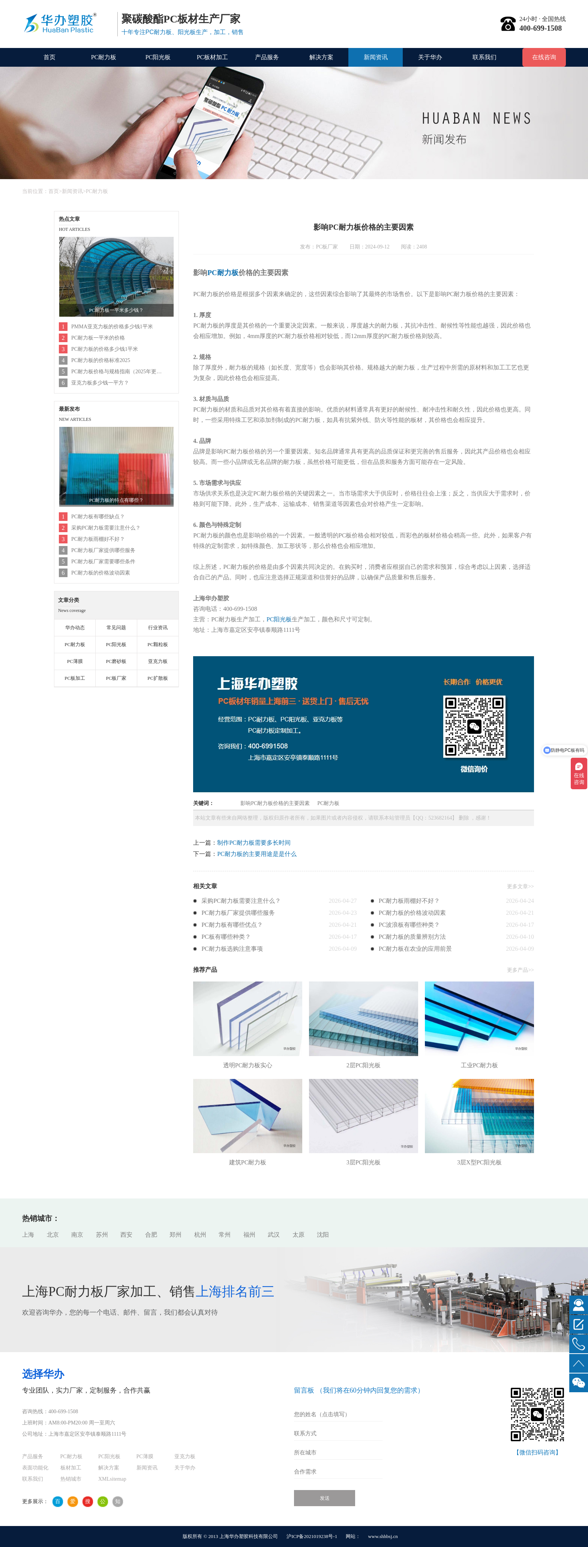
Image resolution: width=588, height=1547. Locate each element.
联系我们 (484, 57)
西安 (126, 1234)
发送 (325, 1498)
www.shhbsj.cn (383, 1536)
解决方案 (321, 57)
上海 (28, 1234)
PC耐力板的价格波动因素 (100, 573)
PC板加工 (74, 678)
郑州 (176, 1234)
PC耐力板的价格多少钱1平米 (104, 349)
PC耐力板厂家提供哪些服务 (103, 550)
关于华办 (430, 57)
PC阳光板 (158, 57)
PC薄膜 (75, 661)
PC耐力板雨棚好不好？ (98, 539)
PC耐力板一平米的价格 (98, 338)
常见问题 (116, 627)
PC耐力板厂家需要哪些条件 (103, 561)
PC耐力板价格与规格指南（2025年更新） (117, 371)
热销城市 (70, 1479)
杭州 (200, 1234)
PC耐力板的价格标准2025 (100, 360)
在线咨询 (544, 57)
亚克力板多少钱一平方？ (100, 383)
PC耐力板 (104, 57)
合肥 (151, 1234)
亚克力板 (158, 661)
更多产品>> (520, 970)
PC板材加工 (212, 57)
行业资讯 (158, 627)
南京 (77, 1234)
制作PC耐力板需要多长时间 (254, 842)
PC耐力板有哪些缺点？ (98, 516)
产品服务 (267, 57)
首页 (50, 57)
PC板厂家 (116, 678)
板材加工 (70, 1468)
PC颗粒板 (157, 644)
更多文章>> (520, 886)
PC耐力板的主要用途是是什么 (257, 854)
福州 (249, 1234)
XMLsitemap (112, 1479)
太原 (298, 1234)
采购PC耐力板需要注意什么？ (106, 528)
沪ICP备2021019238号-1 (311, 1536)
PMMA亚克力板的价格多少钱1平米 (112, 326)
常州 (225, 1234)
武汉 (274, 1234)
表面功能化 (35, 1468)
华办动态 (75, 627)
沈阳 (323, 1234)
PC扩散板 (157, 678)
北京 (53, 1234)
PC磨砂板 (116, 661)
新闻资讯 (376, 57)
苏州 (102, 1234)
